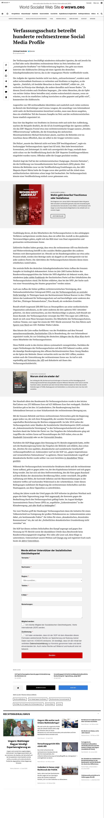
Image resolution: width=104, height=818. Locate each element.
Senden (52, 655)
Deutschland (50, 704)
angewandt (55, 496)
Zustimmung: (27, 632)
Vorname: (25, 558)
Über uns (96, 3)
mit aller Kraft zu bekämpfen (42, 505)
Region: (25, 576)
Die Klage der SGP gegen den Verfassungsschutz (28, 704)
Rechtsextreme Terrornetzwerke (59, 699)
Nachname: (26, 567)
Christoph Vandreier (20, 51)
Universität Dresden (53, 437)
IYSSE (51, 18)
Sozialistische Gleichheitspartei (36, 18)
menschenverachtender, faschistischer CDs (32, 333)
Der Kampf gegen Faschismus (37, 699)
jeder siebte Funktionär (34, 277)
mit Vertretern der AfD (34, 360)
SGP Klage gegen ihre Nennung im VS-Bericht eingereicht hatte (54, 442)
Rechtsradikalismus (20, 699)
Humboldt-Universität (23, 437)
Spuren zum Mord (21, 325)
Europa (59, 704)
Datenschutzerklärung (39, 644)
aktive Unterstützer (30, 540)
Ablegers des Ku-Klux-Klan (72, 336)
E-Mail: (24, 595)
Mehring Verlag (61, 18)
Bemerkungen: (27, 604)
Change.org (61, 537)
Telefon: (25, 585)
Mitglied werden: (28, 621)
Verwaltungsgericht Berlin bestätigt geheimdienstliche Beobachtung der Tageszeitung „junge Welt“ (71, 675)
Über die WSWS (73, 18)
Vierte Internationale (16, 18)
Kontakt (89, 3)
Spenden (92, 18)
